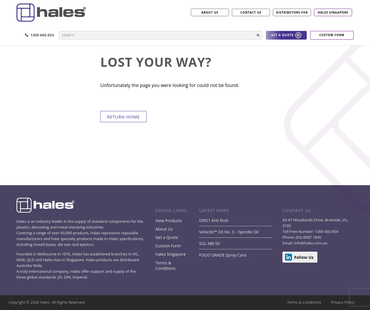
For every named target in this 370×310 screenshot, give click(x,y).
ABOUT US (209, 12)
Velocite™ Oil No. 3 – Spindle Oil (229, 232)
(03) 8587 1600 (308, 237)
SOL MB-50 (209, 243)
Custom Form (168, 245)
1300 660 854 (326, 231)
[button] (258, 35)
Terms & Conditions (165, 265)
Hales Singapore (333, 12)
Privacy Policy (342, 302)
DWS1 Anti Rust (213, 220)
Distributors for (292, 12)
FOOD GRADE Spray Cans (223, 255)
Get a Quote (166, 237)
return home (123, 117)
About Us (164, 229)
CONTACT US (251, 12)
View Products (168, 220)
